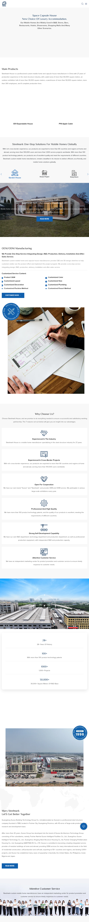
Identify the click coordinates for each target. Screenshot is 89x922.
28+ (44, 640)
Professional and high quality (44, 509)
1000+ (44, 667)
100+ (44, 654)
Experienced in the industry (44, 439)
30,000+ (44, 680)
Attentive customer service (44, 558)
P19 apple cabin (66, 124)
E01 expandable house (23, 124)
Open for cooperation (44, 485)
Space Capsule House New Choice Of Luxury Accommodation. (44, 17)
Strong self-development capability (44, 533)
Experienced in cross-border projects (44, 460)
